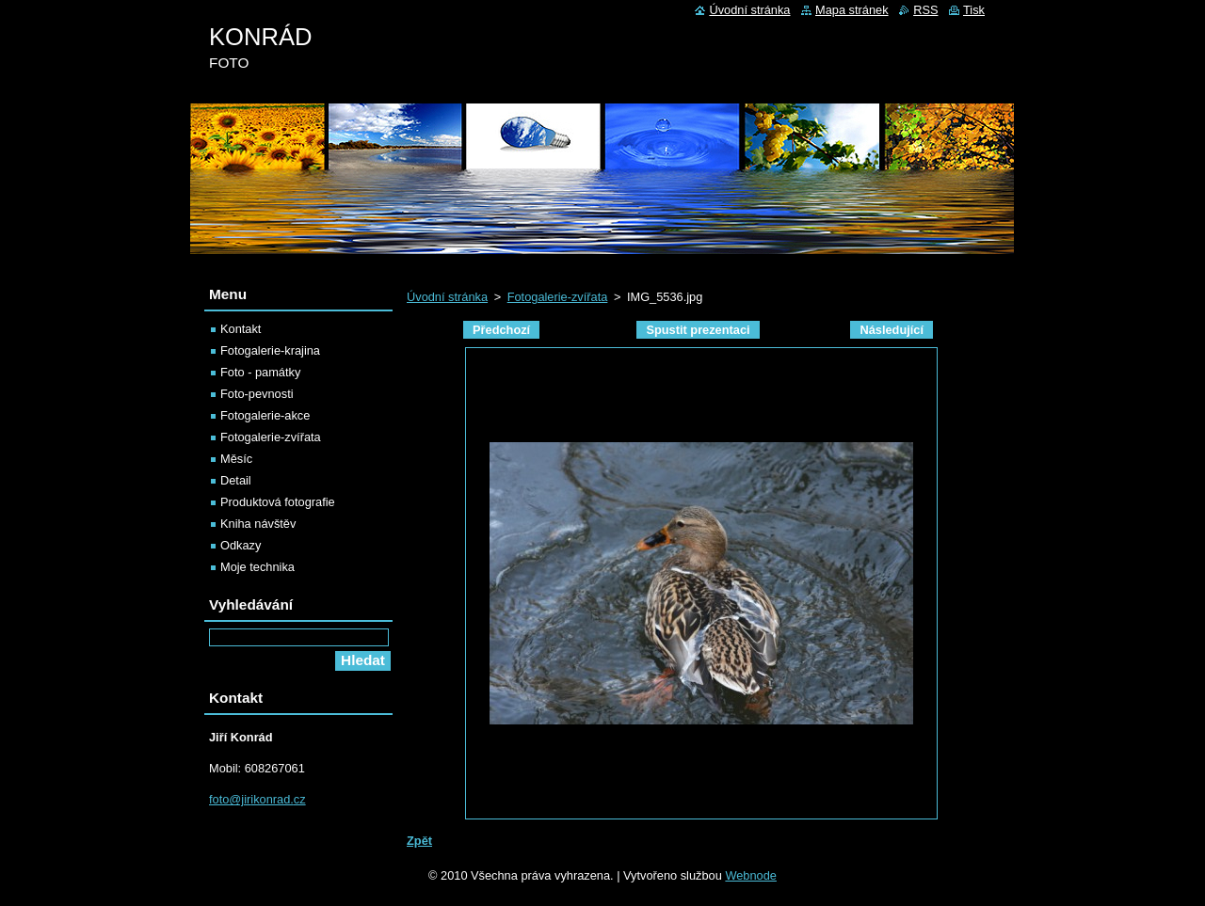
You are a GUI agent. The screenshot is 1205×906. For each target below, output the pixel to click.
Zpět (419, 841)
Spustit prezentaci (697, 330)
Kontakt (240, 329)
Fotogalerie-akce (265, 415)
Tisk (974, 10)
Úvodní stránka (447, 297)
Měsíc (236, 459)
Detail (235, 480)
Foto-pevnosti (257, 394)
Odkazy (240, 545)
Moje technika (257, 567)
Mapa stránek (852, 10)
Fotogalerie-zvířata (557, 297)
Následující (892, 330)
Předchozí (501, 330)
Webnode (751, 875)
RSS (925, 10)
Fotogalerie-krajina (270, 350)
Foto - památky (260, 372)
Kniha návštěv (258, 524)
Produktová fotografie (277, 502)
